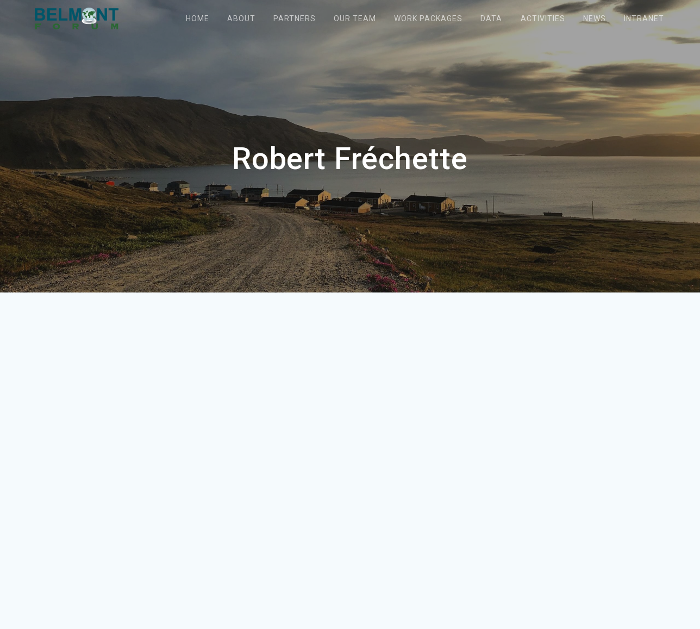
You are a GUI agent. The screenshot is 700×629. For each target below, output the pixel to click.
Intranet (644, 18)
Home (197, 18)
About (241, 18)
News (594, 18)
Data (491, 18)
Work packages (428, 18)
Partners (294, 18)
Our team (355, 18)
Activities (543, 18)
